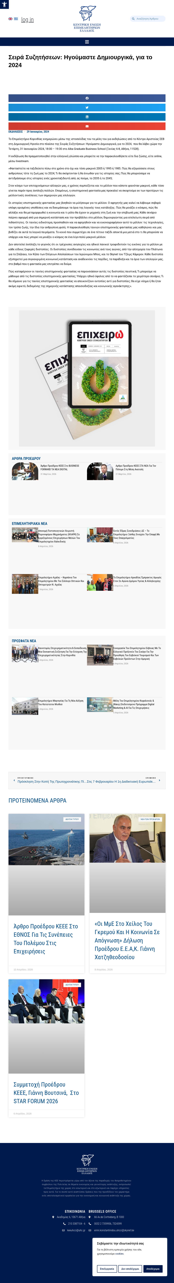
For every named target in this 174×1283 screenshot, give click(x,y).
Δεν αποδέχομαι (130, 1269)
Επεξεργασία (107, 1269)
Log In (27, 19)
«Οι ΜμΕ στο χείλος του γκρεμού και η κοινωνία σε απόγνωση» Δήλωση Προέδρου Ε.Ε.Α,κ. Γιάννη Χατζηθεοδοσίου (127, 940)
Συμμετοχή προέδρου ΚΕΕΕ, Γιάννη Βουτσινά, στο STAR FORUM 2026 (46, 1093)
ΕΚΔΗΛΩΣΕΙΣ (15, 131)
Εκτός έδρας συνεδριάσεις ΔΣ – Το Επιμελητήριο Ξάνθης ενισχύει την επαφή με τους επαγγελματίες (136, 534)
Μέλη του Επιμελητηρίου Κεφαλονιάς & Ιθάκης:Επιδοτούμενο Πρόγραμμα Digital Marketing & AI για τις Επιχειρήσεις (133, 704)
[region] (129, 1257)
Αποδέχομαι (153, 1269)
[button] (4, 4)
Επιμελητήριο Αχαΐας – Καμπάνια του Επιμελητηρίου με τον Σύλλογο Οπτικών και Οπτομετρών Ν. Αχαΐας (61, 581)
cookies (119, 1254)
